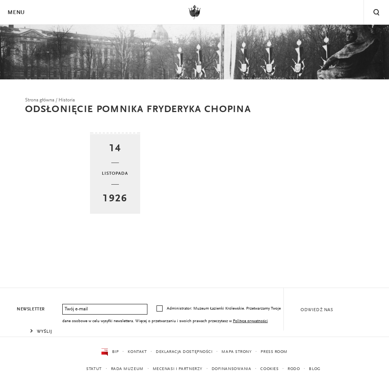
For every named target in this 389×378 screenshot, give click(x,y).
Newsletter (31, 309)
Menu (16, 13)
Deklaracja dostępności (184, 352)
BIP (110, 352)
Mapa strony (236, 352)
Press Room (274, 352)
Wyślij (44, 331)
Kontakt (137, 352)
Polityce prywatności (250, 321)
